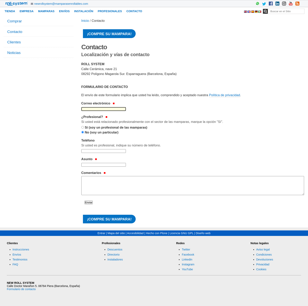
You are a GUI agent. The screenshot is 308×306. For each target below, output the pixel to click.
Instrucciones (21, 249)
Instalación (83, 11)
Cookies (261, 269)
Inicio (85, 21)
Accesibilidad (135, 233)
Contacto (134, 11)
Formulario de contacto (21, 289)
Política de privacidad (224, 95)
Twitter (186, 249)
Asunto (89, 159)
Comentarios (93, 173)
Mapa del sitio (116, 233)
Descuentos (114, 249)
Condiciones (264, 254)
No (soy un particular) (101, 132)
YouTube (187, 269)
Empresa (27, 11)
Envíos (64, 11)
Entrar (101, 233)
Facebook (188, 254)
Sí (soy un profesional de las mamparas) (116, 127)
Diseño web (203, 233)
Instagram (188, 264)
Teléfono (192, 143)
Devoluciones (264, 259)
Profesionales (110, 11)
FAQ (15, 264)
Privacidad (262, 264)
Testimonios (20, 259)
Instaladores (115, 259)
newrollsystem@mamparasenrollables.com (61, 3)
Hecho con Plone (156, 233)
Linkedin (187, 259)
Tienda (10, 11)
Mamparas (46, 11)
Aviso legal (263, 249)
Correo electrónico (98, 103)
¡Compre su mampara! (109, 34)
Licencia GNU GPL (181, 233)
